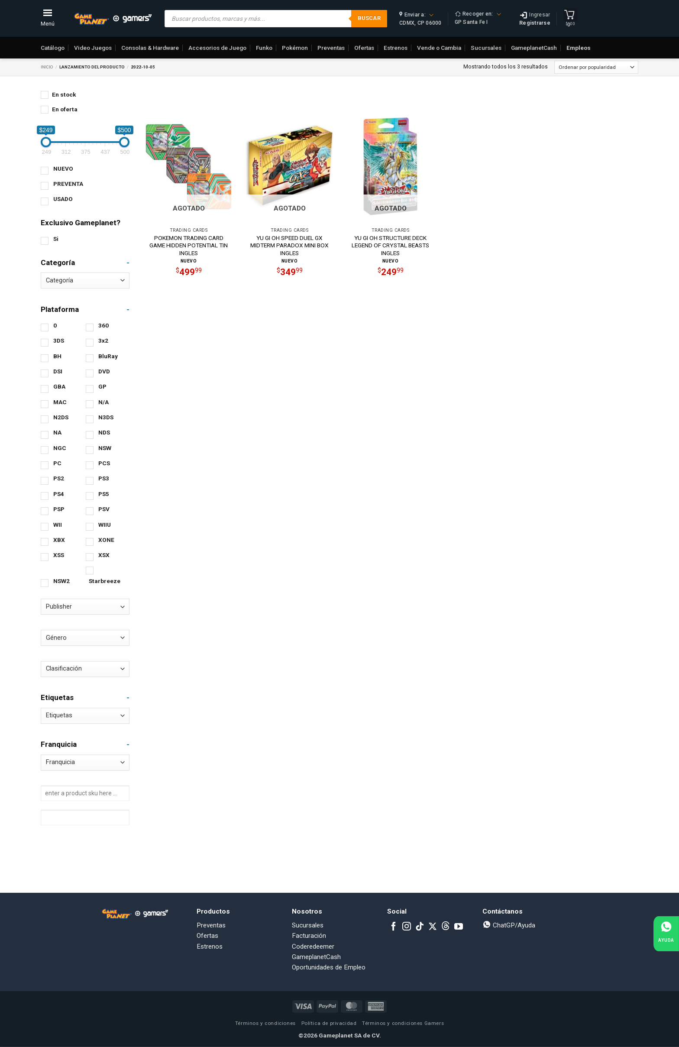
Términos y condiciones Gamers (403, 1023)
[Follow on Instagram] (406, 927)
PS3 (103, 478)
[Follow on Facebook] (393, 927)
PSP (59, 509)
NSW (104, 447)
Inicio (47, 67)
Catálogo (53, 47)
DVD (104, 371)
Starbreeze (104, 580)
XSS (58, 554)
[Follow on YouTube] (458, 927)
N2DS (60, 417)
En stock (64, 94)
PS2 (58, 478)
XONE (106, 539)
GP (102, 386)
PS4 (58, 493)
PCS (104, 463)
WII (57, 524)
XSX (104, 554)
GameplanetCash (534, 47)
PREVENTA (68, 183)
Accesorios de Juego (217, 47)
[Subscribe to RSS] (445, 927)
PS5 (103, 493)
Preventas (331, 47)
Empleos (578, 47)
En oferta (65, 109)
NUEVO (63, 168)
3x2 (103, 340)
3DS (58, 340)
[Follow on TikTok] (419, 927)
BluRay (108, 356)
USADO (63, 198)
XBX (59, 539)
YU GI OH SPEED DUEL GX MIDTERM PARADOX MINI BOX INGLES (289, 245)
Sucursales (486, 47)
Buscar (369, 18)
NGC (59, 447)
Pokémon (295, 47)
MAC (60, 402)
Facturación (309, 936)
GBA (59, 386)
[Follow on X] (432, 927)
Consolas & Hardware (150, 47)
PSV (104, 509)
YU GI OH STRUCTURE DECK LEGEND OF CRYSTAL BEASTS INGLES (390, 245)
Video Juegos (93, 47)
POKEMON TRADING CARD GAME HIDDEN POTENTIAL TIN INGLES (188, 245)
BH (57, 356)
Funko (264, 47)
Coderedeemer (313, 946)
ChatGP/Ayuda (508, 925)
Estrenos (395, 47)
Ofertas (364, 47)
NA (57, 432)
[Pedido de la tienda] (596, 67)
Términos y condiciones (265, 1023)
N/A (103, 402)
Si (55, 238)
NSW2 (61, 580)
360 (103, 325)
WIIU (104, 524)
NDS (104, 432)
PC (57, 463)
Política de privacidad (329, 1023)
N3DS (105, 417)
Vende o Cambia (439, 47)
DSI (57, 371)
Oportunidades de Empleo (328, 967)
